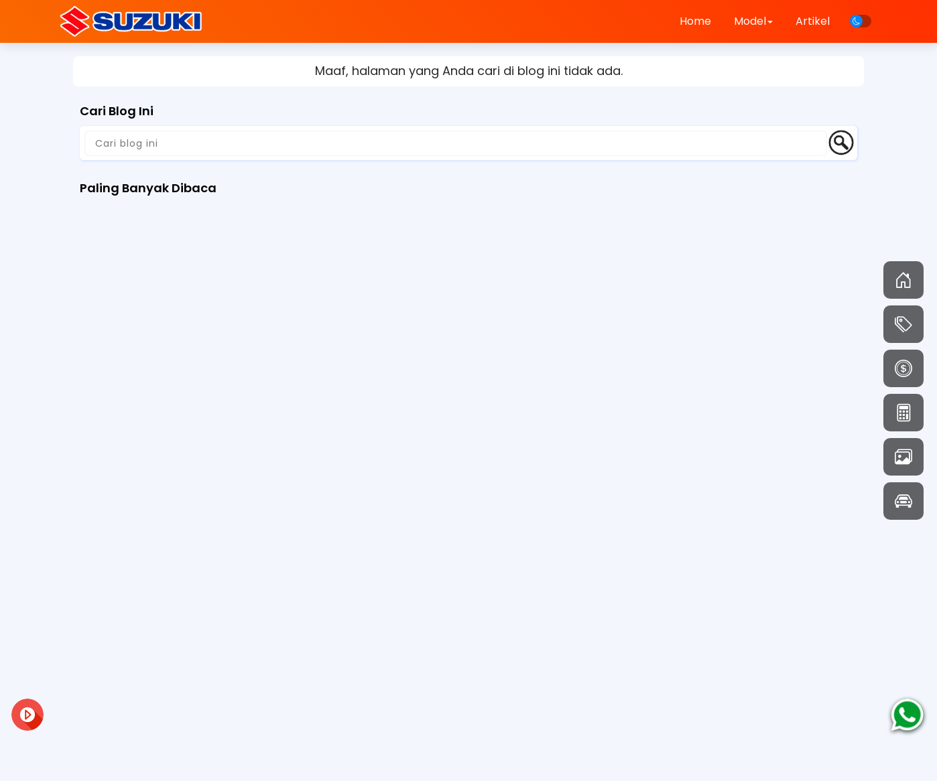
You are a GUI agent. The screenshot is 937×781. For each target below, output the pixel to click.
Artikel (813, 21)
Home (695, 21)
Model (753, 21)
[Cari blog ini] (455, 143)
